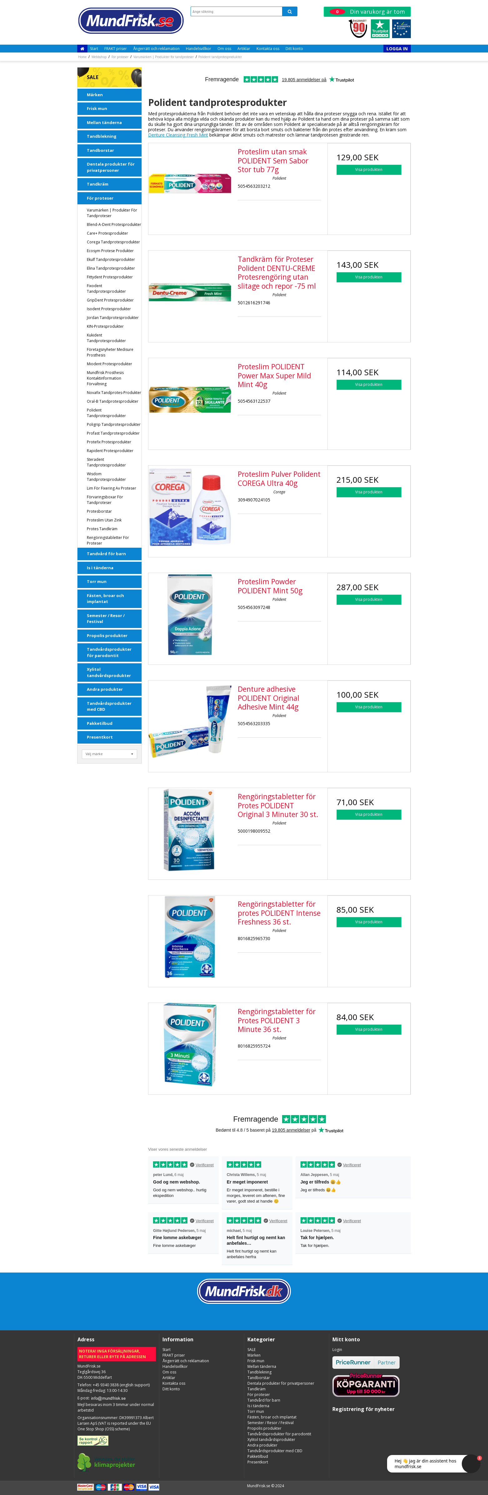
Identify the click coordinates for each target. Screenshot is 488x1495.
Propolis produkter (107, 635)
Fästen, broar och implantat (105, 599)
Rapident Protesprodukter (110, 450)
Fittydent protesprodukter (110, 277)
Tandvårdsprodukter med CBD (109, 706)
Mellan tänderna (104, 122)
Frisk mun (97, 108)
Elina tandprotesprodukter (111, 268)
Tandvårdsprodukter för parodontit (109, 652)
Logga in (397, 49)
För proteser (100, 198)
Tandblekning (102, 136)
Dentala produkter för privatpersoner (111, 167)
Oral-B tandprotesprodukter (112, 401)
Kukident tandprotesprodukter (106, 337)
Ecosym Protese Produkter (110, 250)
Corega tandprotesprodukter (113, 242)
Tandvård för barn (106, 553)
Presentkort (100, 737)
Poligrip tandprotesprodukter (114, 424)
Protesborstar (99, 511)
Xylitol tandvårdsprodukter (109, 672)
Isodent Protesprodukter (109, 308)
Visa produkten (368, 169)
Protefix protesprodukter (109, 442)
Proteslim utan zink (104, 520)
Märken (95, 94)
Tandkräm (97, 184)
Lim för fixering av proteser (111, 488)
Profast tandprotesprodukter (113, 433)
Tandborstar (100, 150)
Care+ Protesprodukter (107, 233)
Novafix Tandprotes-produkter (114, 392)
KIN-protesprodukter (105, 326)
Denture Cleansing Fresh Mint (178, 135)
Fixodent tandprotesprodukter (106, 288)
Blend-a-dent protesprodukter (114, 224)
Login (337, 1349)
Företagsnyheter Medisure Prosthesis (110, 352)
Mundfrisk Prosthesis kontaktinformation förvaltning (105, 378)
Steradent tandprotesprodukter (106, 462)
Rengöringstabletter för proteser (108, 540)
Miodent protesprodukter (109, 363)
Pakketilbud (99, 723)
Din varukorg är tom (367, 11)
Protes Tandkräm (102, 528)
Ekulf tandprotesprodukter (111, 259)
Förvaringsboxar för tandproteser (105, 499)
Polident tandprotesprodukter (106, 412)
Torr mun (97, 581)
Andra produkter (105, 689)
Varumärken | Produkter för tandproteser (112, 212)
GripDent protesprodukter (110, 300)
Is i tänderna (100, 568)
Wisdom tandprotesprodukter (106, 476)
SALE (92, 77)
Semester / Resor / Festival (106, 619)
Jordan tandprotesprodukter (113, 317)
